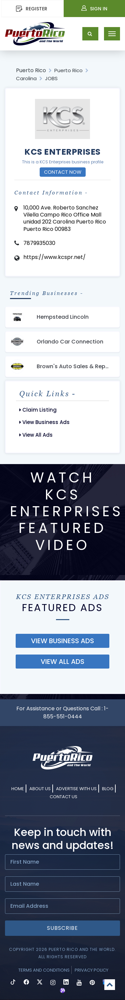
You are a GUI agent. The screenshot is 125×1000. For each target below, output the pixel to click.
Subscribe (62, 928)
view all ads (62, 661)
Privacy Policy (91, 970)
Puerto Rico (31, 70)
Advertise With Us (76, 788)
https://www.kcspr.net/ (54, 257)
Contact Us (63, 797)
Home (17, 788)
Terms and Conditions (44, 970)
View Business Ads (44, 422)
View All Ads (36, 434)
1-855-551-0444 (76, 712)
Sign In (94, 8)
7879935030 (39, 243)
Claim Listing (38, 409)
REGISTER (31, 8)
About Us (40, 788)
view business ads (62, 641)
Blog (107, 788)
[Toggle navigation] (112, 33)
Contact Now (62, 172)
